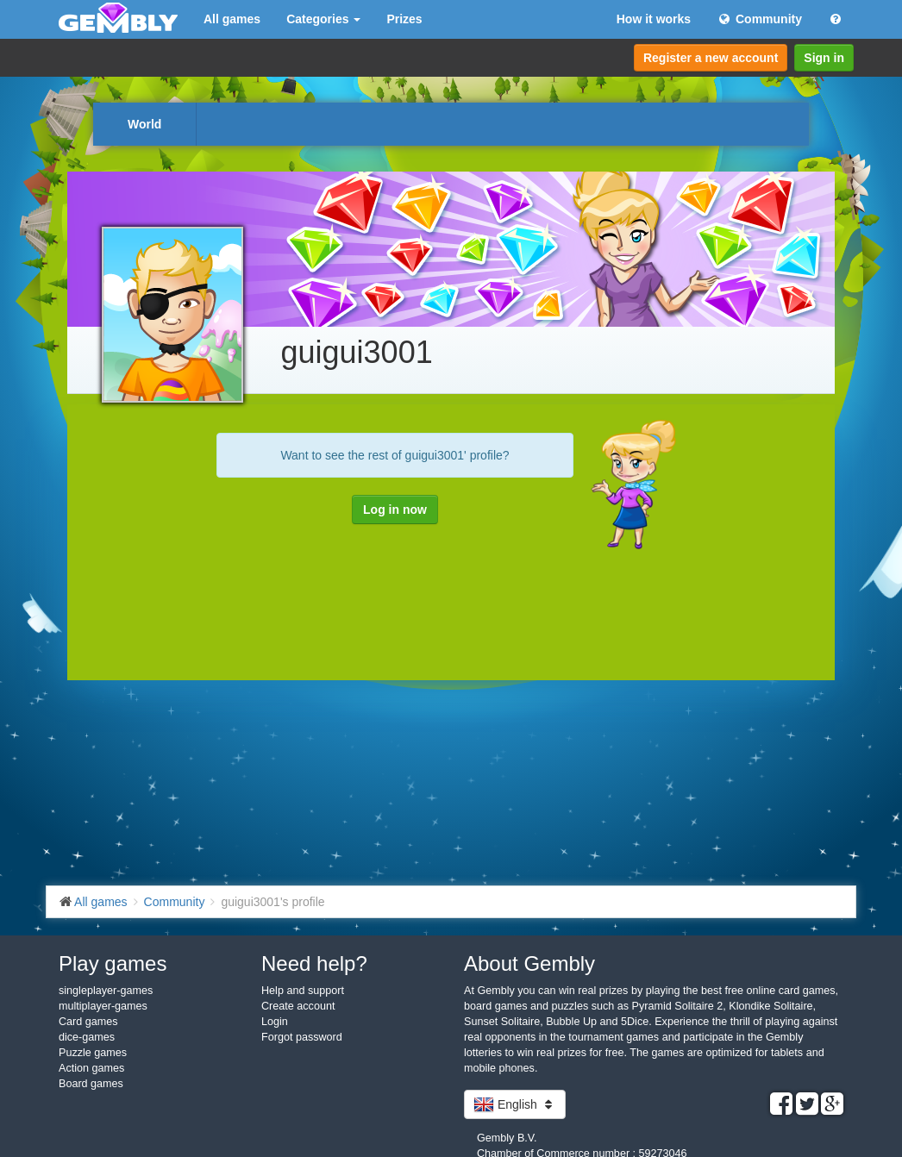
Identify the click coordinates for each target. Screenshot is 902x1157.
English (514, 1104)
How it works (654, 19)
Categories (323, 19)
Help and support (302, 991)
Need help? (314, 963)
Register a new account (710, 58)
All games (232, 19)
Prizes (404, 19)
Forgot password (301, 1037)
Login (274, 1022)
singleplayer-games (106, 991)
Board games (91, 1084)
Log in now (395, 509)
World (144, 124)
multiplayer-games (103, 1006)
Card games (88, 1022)
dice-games (87, 1037)
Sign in (824, 58)
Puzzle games (93, 1053)
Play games (112, 963)
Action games (91, 1068)
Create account (298, 1006)
